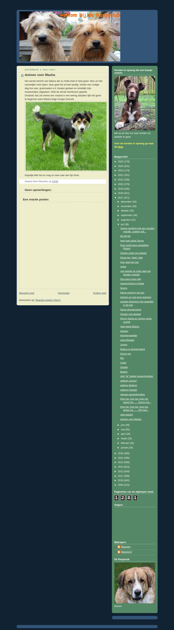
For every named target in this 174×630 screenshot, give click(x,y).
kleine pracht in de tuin (132, 292)
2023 (121, 170)
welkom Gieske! (128, 390)
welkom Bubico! (128, 385)
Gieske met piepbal (130, 314)
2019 (121, 188)
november (126, 206)
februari (125, 443)
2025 (121, 161)
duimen (124, 331)
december (126, 201)
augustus (126, 220)
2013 (121, 467)
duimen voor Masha (130, 419)
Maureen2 (126, 552)
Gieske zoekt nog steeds (133, 253)
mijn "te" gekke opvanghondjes (136, 376)
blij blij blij (125, 236)
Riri (122, 358)
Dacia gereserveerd (130, 309)
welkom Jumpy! (128, 381)
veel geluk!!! (126, 414)
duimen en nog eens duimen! (135, 297)
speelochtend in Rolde (132, 283)
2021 (121, 179)
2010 (121, 480)
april (123, 434)
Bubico (124, 372)
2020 (121, 184)
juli (122, 224)
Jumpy (123, 344)
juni (123, 425)
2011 (121, 476)
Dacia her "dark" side (131, 257)
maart (124, 438)
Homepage (64, 293)
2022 (121, 175)
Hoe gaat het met (129, 262)
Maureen (126, 546)
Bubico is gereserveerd (132, 349)
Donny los (125, 353)
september (127, 215)
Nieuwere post (26, 293)
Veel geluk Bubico (129, 326)
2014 (121, 462)
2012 (121, 471)
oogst (123, 266)
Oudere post (99, 293)
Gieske (124, 367)
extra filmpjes (127, 340)
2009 (121, 485)
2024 (121, 166)
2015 (121, 458)
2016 (121, 453)
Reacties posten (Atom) (48, 300)
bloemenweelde (128, 335)
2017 (121, 197)
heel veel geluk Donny (132, 240)
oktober (125, 210)
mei (123, 429)
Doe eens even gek (130, 279)
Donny (123, 288)
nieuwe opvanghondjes (132, 394)
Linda (123, 362)
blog (120, 147)
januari (125, 447)
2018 (121, 193)
